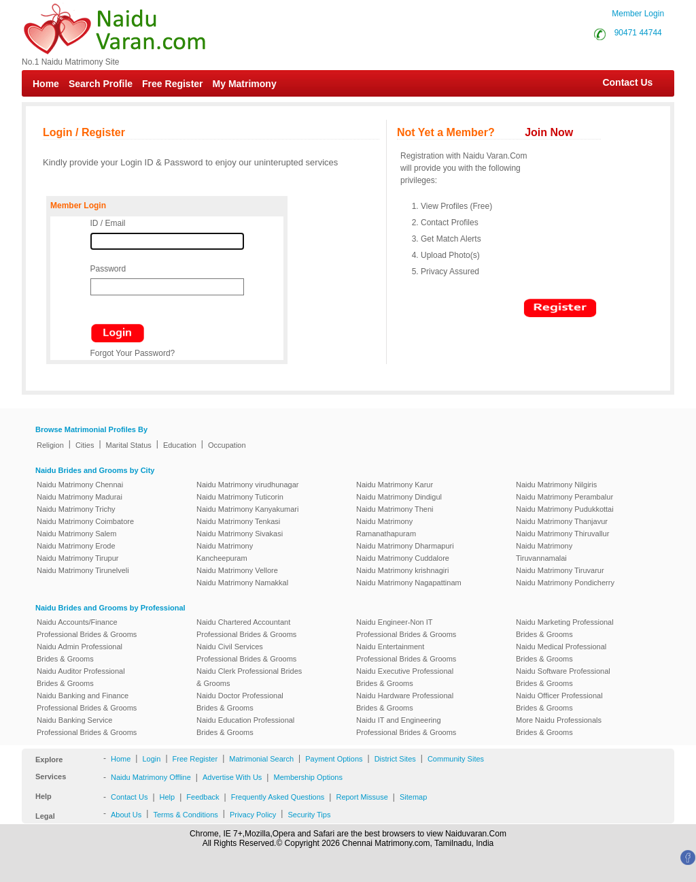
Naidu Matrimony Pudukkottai (565, 509)
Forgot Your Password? (132, 353)
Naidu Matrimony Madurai (79, 497)
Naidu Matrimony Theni (395, 509)
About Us (126, 815)
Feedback (202, 797)
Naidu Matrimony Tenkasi (238, 521)
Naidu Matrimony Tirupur (77, 558)
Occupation (227, 445)
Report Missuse (361, 797)
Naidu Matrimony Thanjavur (562, 521)
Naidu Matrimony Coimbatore (85, 521)
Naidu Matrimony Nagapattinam (409, 582)
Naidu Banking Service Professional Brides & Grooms (87, 726)
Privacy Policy (253, 815)
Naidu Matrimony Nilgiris (556, 484)
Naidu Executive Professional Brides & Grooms (404, 677)
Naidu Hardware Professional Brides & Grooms (404, 701)
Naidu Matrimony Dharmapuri (405, 546)
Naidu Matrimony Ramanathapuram (386, 527)
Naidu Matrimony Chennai (80, 484)
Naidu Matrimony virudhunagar (247, 484)
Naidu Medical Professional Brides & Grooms (561, 652)
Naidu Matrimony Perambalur (564, 497)
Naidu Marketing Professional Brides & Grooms (565, 628)
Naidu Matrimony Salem (76, 533)
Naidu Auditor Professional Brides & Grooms (81, 677)
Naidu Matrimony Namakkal (242, 582)
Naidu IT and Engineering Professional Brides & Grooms (406, 726)
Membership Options (308, 777)
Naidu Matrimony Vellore (237, 570)
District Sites (395, 759)
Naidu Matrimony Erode (76, 546)
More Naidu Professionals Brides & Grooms (559, 726)
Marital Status (129, 445)
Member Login (638, 13)
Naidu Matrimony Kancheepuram (224, 552)
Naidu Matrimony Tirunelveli (83, 570)
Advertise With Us (232, 777)
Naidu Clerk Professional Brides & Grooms (249, 677)
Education (179, 445)
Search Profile (101, 83)
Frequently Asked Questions (278, 797)
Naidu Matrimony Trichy (76, 509)
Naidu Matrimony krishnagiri (402, 570)
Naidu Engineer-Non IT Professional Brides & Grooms (406, 628)
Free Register (172, 83)
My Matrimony (245, 83)
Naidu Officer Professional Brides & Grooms (559, 701)
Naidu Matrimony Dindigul (399, 497)
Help (167, 797)
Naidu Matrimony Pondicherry (565, 582)
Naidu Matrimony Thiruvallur (562, 533)
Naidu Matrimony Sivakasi (239, 533)
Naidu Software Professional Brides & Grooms (563, 677)
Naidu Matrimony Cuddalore (402, 558)
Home (46, 83)
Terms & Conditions (185, 815)
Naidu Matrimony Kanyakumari (247, 509)
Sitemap (413, 797)
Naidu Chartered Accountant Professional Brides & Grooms (246, 628)
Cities (84, 445)
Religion (50, 445)
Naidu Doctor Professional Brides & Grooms (239, 701)
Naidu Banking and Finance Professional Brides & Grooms (87, 701)
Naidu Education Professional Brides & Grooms (245, 726)
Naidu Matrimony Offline (151, 777)
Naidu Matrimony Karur (394, 484)
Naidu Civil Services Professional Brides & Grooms (246, 652)
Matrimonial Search (261, 759)
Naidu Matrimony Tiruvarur (560, 570)
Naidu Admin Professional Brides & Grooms (79, 652)
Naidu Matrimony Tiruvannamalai (544, 552)
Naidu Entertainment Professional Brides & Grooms (406, 652)
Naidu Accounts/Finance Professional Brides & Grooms (87, 628)
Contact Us (620, 82)
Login (151, 759)
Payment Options (333, 759)
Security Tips (309, 815)
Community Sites (456, 759)
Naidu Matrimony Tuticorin (239, 497)
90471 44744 (638, 32)
